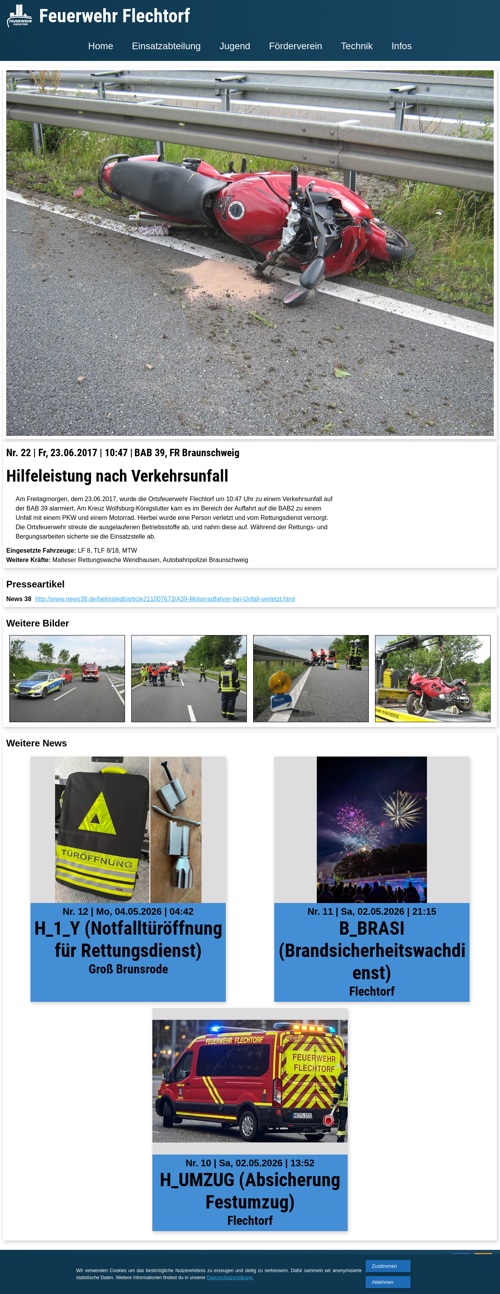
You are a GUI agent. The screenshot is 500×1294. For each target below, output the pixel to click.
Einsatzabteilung (166, 46)
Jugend (235, 46)
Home (100, 46)
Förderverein (295, 46)
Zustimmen (384, 1266)
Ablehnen (382, 1282)
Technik (357, 46)
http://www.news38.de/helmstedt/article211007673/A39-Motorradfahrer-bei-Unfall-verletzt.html (165, 599)
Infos (401, 46)
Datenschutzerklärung (230, 1277)
